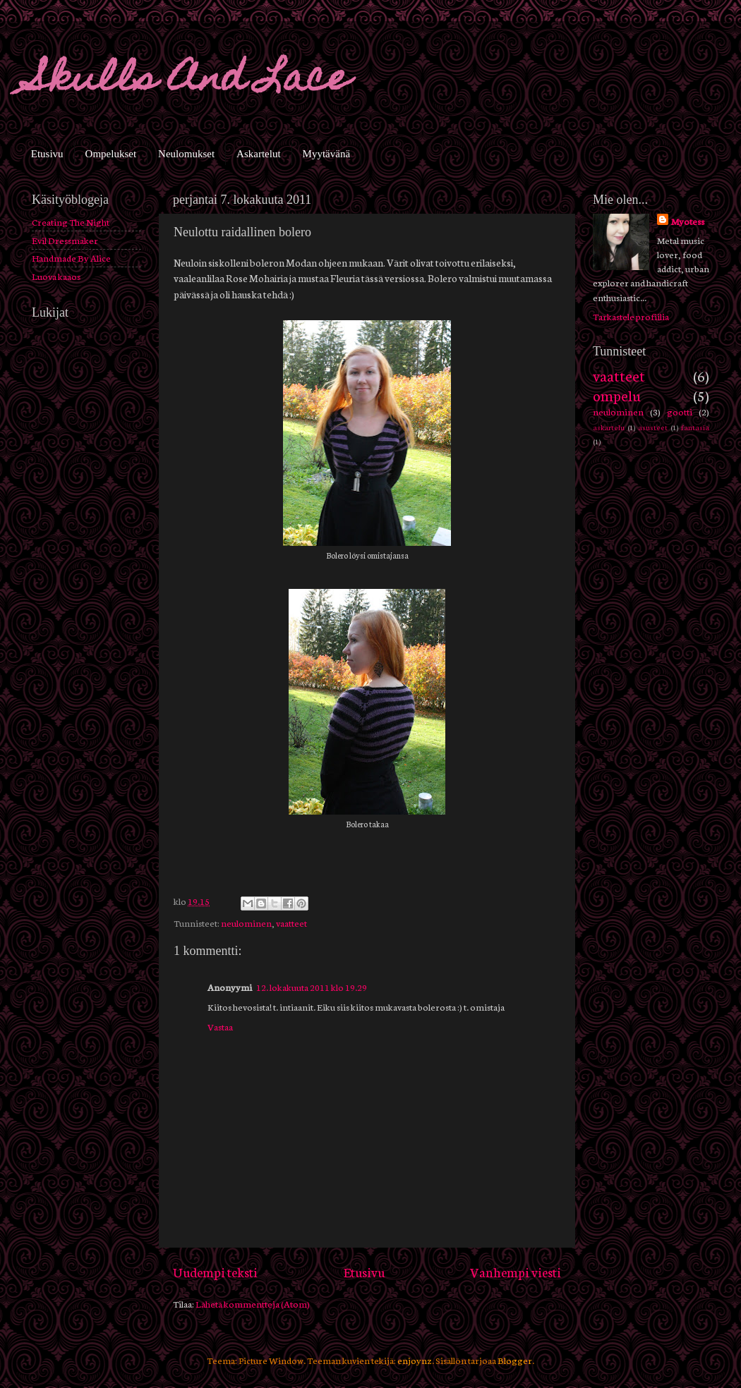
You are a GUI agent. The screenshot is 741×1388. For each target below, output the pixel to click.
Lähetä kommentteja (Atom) (252, 1303)
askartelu (609, 427)
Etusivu (47, 153)
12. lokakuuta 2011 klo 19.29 (311, 986)
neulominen (246, 922)
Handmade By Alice (71, 257)
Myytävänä (326, 153)
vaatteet (291, 922)
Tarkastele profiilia (631, 316)
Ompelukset (111, 153)
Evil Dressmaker (65, 239)
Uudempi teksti (215, 1271)
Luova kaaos (56, 275)
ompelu (617, 394)
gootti (679, 411)
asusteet (653, 427)
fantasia (695, 427)
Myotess (687, 220)
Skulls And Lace (189, 81)
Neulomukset (186, 153)
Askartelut (258, 153)
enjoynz (414, 1359)
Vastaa (220, 1026)
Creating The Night (70, 221)
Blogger (515, 1359)
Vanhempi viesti (515, 1271)
